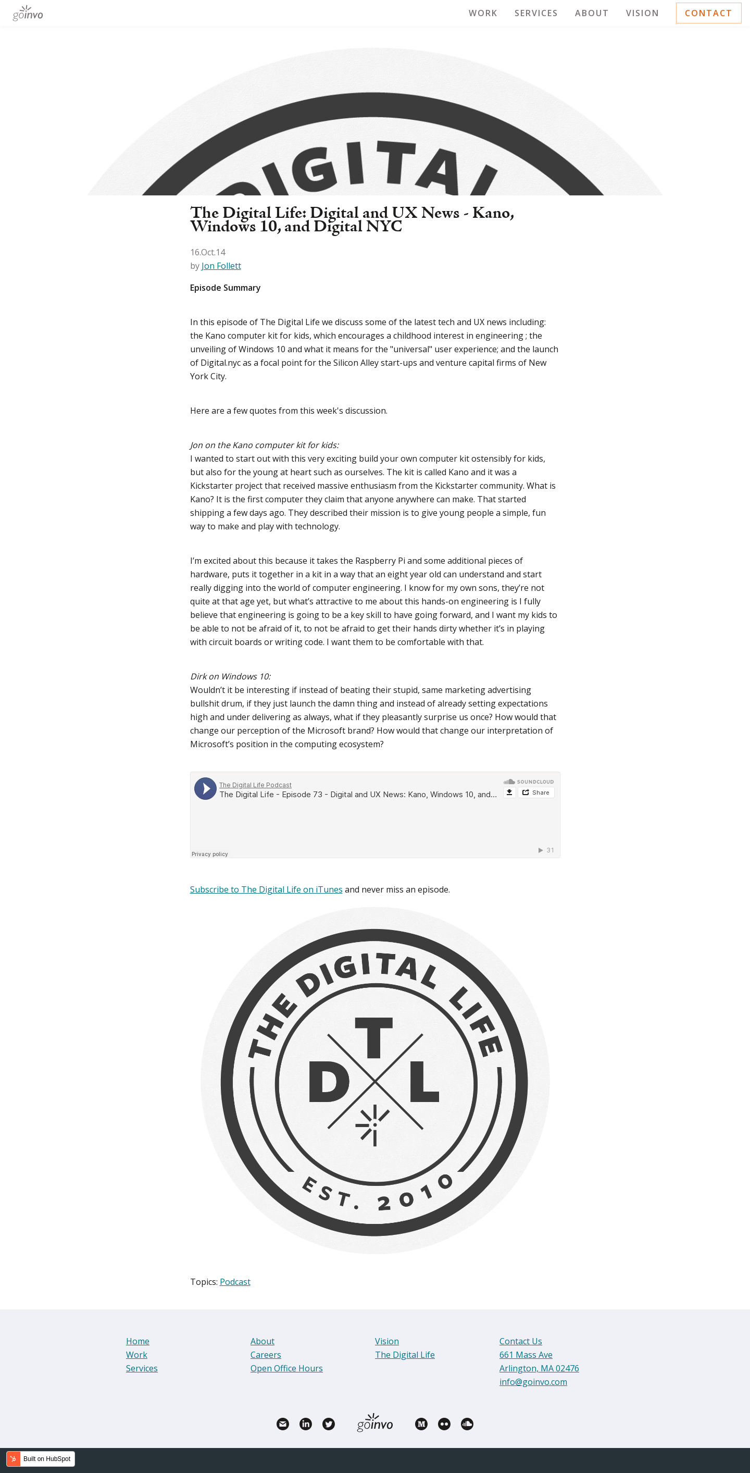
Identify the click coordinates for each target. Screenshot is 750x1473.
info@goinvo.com (533, 1382)
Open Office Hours (287, 1368)
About (592, 13)
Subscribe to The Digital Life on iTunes (266, 889)
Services (536, 13)
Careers (266, 1354)
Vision (642, 13)
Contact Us (520, 1341)
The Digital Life (405, 1354)
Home (137, 1341)
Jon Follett (221, 265)
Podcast (235, 1282)
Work (483, 13)
